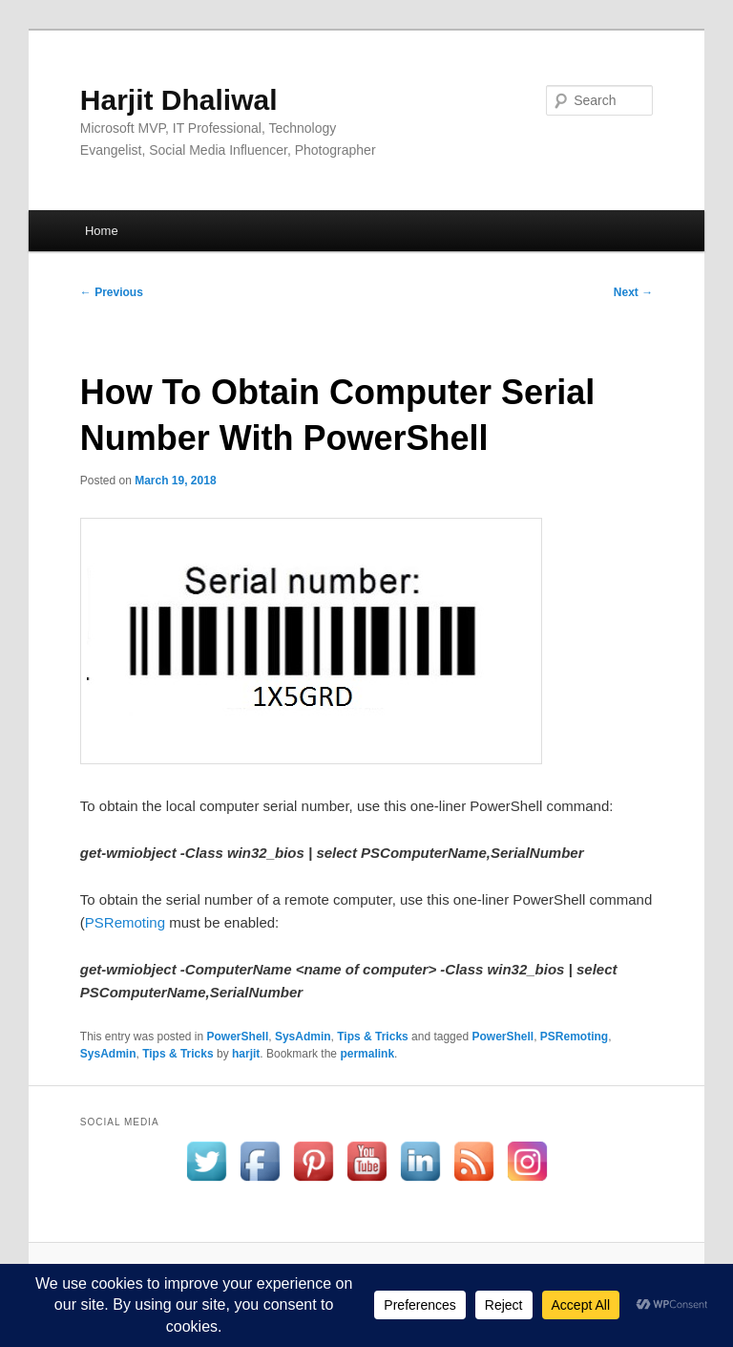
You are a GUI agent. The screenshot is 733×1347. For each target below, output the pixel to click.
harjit (246, 1053)
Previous (111, 292)
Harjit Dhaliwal (179, 100)
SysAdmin (303, 1036)
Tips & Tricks (372, 1036)
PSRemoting (125, 922)
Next (633, 292)
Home (101, 231)
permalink (367, 1053)
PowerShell (238, 1036)
